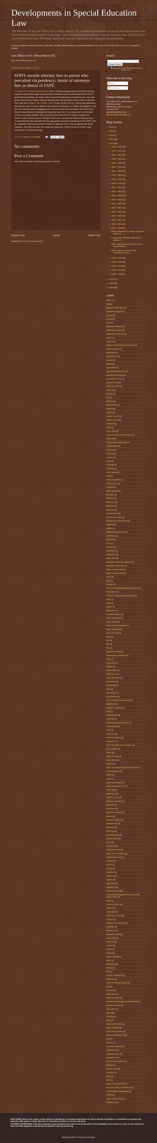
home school (111, 622)
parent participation (114, 782)
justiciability (111, 685)
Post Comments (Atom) (32, 241)
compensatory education (116, 442)
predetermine (111, 823)
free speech (111, 592)
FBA (108, 581)
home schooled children (116, 625)
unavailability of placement (117, 1091)
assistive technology (114, 375)
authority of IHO (112, 386)
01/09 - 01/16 (117, 270)
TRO (108, 1080)
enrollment (110, 536)
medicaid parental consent (117, 723)
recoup (109, 868)
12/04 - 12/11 (117, 151)
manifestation (112, 715)
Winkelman (111, 1102)
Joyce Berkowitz (113, 678)
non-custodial (112, 749)
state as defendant (114, 1024)
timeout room (111, 1069)
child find (110, 424)
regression (110, 883)
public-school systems (115, 853)
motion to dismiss (113, 737)
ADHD (109, 338)
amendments (111, 356)
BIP (107, 397)
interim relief (111, 670)
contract (109, 457)
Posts (111, 83)
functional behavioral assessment (120, 595)
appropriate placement (115, 371)
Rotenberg (110, 964)
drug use (110, 510)
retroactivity (111, 938)
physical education (114, 801)
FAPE (108, 577)
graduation (110, 610)
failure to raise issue (114, 573)
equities (109, 539)
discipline (110, 506)
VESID (109, 1095)
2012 (111, 139)
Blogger (91, 1137)
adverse (109, 341)
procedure (110, 846)
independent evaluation (116, 655)
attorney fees (111, 382)
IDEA (108, 637)
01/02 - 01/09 (117, 274)
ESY (108, 543)
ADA (108, 323)
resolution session (113, 915)
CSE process (111, 483)
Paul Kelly (110, 790)
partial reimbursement (115, 786)
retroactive (110, 930)
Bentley (109, 394)
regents (109, 880)
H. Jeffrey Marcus (113, 614)
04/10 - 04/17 (117, 208)
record (109, 865)
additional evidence (114, 326)
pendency (110, 794)
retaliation (110, 927)
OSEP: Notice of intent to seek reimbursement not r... (123, 251)
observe (109, 764)
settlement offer (112, 998)
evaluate (109, 547)
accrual (109, 315)
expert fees (111, 558)
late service (111, 693)
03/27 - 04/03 (117, 216)
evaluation (110, 551)
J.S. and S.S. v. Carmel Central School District (34, 91)
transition (110, 1072)
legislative (110, 704)
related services (112, 904)
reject (108, 901)
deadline (109, 498)
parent (109, 779)
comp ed (109, 438)
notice (108, 752)
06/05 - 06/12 (117, 191)
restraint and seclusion (115, 923)
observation (111, 760)
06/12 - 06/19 (117, 187)
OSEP (109, 775)
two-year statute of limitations (118, 1087)
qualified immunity (113, 857)
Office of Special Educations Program (122, 767)
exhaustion (110, 554)
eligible (109, 528)
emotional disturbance (115, 532)
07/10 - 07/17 (117, 179)
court (108, 461)
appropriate (111, 367)
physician (110, 805)
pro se (109, 842)
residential (110, 912)
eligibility (109, 524)
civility (108, 427)
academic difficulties (114, 308)
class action (111, 431)
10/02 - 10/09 (117, 163)
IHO (108, 648)
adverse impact (112, 349)
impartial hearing (113, 651)
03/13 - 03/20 (117, 224)
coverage (110, 465)
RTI (107, 971)
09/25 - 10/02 (117, 167)
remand (109, 908)
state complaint (112, 1027)
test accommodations (115, 1061)
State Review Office (114, 1031)
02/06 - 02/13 (117, 258)
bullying (109, 409)
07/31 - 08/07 (117, 175)
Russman (110, 979)
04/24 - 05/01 (117, 200)
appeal (109, 364)
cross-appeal (111, 472)
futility (108, 599)
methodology (111, 726)
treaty (108, 1076)
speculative (111, 1009)
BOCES (109, 401)
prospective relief (113, 850)
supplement (111, 1050)
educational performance (116, 521)
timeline (109, 1065)
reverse (109, 945)
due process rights (114, 517)
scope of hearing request (116, 983)
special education (113, 1005)
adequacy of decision (115, 334)
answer (109, 360)
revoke (109, 953)
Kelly (108, 689)
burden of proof (112, 416)
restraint (109, 919)
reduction (110, 876)
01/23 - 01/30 (117, 266)
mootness (110, 734)
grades (109, 607)
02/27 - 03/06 (117, 228)
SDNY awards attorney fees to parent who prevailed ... (126, 245)
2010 (111, 279)
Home (56, 235)
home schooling (112, 629)
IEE (107, 640)
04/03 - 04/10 (117, 212)
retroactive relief (113, 934)
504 (107, 304)
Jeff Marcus (111, 674)
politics (109, 816)
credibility (110, 468)
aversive (109, 390)
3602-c (109, 300)
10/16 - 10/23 (117, 155)
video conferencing (114, 1099)
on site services (112, 771)
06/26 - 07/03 (117, 183)
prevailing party (112, 835)
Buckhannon (111, 405)
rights (108, 960)
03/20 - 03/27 (117, 220)
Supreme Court (112, 1054)
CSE (108, 476)
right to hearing (112, 957)
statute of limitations (114, 1035)
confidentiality (112, 446)
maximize (110, 719)
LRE (108, 711)
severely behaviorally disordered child (122, 1001)
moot (108, 730)
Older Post (94, 235)
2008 (111, 287)
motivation (110, 741)
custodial (110, 487)
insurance (110, 663)
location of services (114, 708)
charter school (112, 420)
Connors (109, 450)
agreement (110, 352)
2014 (111, 131)
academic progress (114, 311)
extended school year (115, 566)
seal (108, 986)
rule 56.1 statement (114, 975)
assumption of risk (113, 379)
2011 (111, 143)
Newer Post (18, 235)
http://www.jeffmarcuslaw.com (23, 60)
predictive (110, 827)
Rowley (109, 968)
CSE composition (113, 480)
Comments (113, 88)
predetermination (113, 820)
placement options (114, 812)
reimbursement (112, 891)
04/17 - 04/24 (117, 203)
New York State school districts (119, 745)
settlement (110, 994)
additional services (114, 330)
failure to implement (114, 569)
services (109, 990)
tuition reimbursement (115, 1084)
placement (110, 809)
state (108, 1020)
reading (109, 861)
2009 (111, 283)
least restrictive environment (118, 700)
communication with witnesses (119, 435)
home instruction (113, 618)
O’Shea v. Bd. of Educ (37, 103)
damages (110, 495)
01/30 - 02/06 (117, 262)
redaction (110, 872)
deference (110, 502)
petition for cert (112, 797)
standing (109, 1016)
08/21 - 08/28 (117, 171)
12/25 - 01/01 (117, 147)
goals (108, 603)
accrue (109, 319)
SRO (108, 1013)
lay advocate (111, 696)
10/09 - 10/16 (117, 159)
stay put (109, 1042)
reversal (109, 942)
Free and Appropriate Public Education (122, 588)
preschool (110, 831)
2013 (111, 135)
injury (108, 659)
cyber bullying (112, 491)
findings (109, 584)
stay (108, 1039)
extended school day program (118, 562)
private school (112, 838)
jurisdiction (110, 681)
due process (111, 513)
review (109, 949)
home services (112, 633)
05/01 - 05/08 (117, 195)
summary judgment (114, 1046)
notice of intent (112, 756)
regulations (110, 887)
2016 (111, 127)
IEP (107, 644)
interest (109, 666)
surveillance (111, 1057)
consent (109, 453)
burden (109, 412)
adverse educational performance (120, 345)
